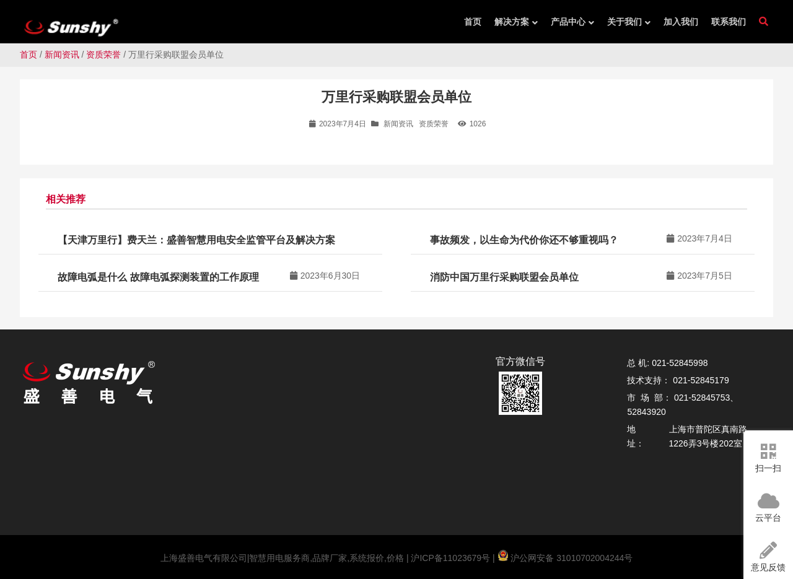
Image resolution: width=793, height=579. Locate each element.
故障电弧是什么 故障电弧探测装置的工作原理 (158, 277)
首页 (28, 54)
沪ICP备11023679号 (450, 558)
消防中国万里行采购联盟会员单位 (504, 277)
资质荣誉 (103, 54)
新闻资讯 (62, 54)
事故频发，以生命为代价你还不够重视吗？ (524, 240)
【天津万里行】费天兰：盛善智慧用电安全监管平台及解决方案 (196, 240)
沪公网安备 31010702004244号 (565, 558)
